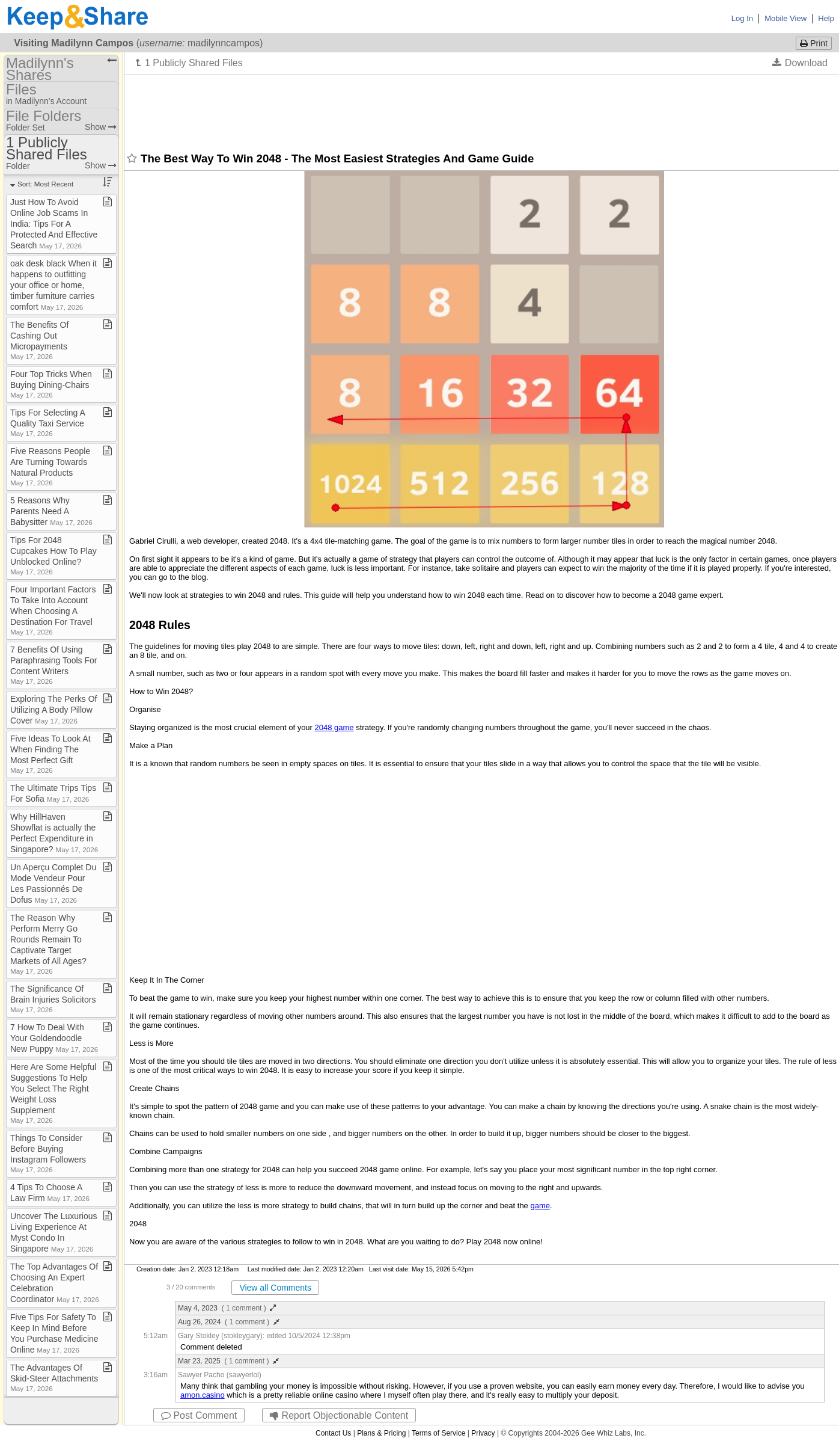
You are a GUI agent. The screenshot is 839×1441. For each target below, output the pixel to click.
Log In (742, 18)
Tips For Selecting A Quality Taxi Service (47, 422)
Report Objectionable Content (339, 1415)
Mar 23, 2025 (228, 1361)
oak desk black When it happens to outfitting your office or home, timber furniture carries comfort (53, 285)
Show (101, 127)
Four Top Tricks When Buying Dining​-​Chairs (51, 384)
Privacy (483, 1433)
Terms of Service (438, 1433)
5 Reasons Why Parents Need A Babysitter (51, 511)
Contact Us (333, 1433)
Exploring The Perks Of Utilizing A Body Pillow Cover (53, 709)
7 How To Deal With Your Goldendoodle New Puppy (54, 1038)
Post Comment (199, 1415)
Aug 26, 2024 (228, 1322)
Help (826, 18)
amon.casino (202, 1395)
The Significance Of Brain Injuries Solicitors (53, 998)
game (540, 1205)
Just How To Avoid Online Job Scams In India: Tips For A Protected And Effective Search (53, 223)
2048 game (334, 727)
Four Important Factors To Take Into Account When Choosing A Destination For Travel (53, 610)
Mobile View (785, 18)
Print (814, 43)
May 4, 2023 (227, 1308)
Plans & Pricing (381, 1433)
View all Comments (275, 1287)
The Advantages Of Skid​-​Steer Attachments (54, 1377)
